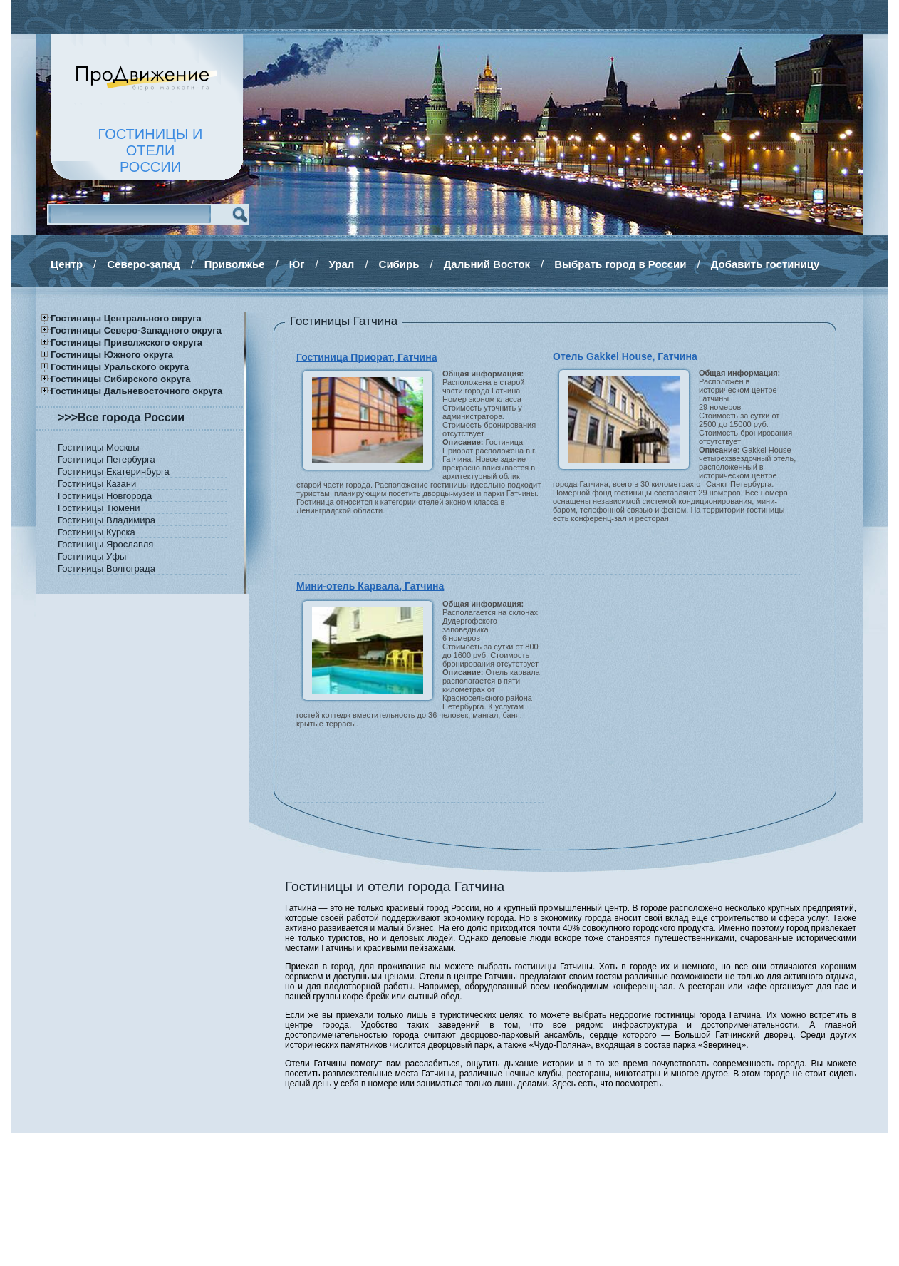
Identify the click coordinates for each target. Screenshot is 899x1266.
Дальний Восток (487, 264)
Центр (67, 264)
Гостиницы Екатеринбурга (114, 471)
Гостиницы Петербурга (106, 459)
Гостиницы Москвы (99, 447)
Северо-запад (143, 264)
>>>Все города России (121, 417)
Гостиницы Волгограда (106, 568)
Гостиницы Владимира (106, 520)
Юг (297, 264)
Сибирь (399, 264)
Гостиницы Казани (97, 483)
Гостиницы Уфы (92, 556)
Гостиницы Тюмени (99, 508)
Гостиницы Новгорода (105, 495)
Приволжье (234, 264)
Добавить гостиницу (765, 264)
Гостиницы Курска (96, 532)
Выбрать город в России (620, 264)
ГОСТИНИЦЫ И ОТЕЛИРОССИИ (150, 150)
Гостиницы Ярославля (105, 544)
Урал (342, 264)
